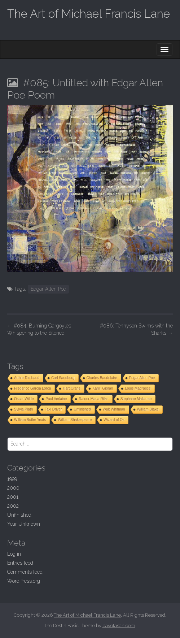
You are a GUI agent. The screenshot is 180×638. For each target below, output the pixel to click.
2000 (13, 488)
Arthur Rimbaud (26, 378)
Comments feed (25, 572)
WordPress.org (23, 581)
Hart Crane (71, 388)
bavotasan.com (118, 625)
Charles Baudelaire (102, 378)
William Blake (148, 409)
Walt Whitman (114, 409)
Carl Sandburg (62, 378)
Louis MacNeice (137, 388)
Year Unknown (23, 524)
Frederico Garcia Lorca (32, 388)
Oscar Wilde (24, 399)
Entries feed (20, 563)
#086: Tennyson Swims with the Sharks (136, 329)
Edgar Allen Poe (48, 289)
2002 (13, 506)
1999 (12, 479)
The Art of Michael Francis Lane (88, 13)
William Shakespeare (75, 420)
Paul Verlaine (56, 399)
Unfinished (82, 409)
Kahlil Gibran (102, 388)
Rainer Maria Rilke (93, 399)
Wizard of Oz (114, 420)
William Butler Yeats (30, 420)
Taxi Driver (53, 409)
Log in (14, 554)
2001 (12, 497)
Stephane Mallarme (136, 399)
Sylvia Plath (23, 409)
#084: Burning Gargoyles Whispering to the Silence (39, 329)
